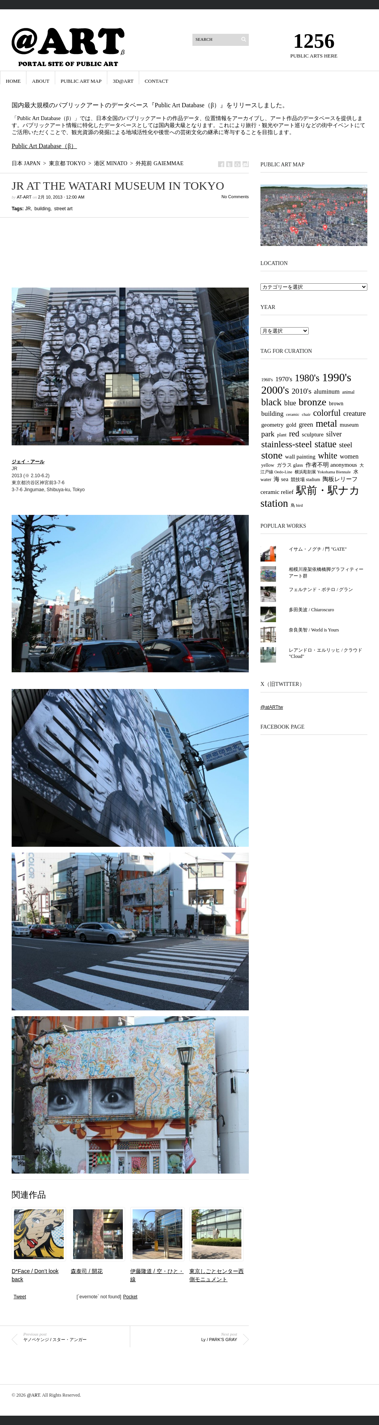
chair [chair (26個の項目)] (306, 414)
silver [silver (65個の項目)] (334, 434)
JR (28, 208)
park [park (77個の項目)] (267, 434)
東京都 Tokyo (67, 163)
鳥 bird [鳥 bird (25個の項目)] (297, 505)
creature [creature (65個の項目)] (354, 413)
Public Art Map (81, 81)
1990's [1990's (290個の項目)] (336, 377)
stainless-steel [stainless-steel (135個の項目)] (286, 444)
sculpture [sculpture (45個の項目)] (313, 434)
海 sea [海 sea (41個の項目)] (281, 479)
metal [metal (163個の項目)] (326, 423)
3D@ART (123, 81)
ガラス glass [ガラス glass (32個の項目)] (290, 465)
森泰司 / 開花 (87, 1271)
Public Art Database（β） (44, 146)
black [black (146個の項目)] (271, 402)
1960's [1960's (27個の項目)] (267, 379)
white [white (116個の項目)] (327, 455)
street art (63, 208)
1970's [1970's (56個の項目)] (283, 379)
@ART (33, 1395)
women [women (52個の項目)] (349, 456)
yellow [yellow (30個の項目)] (267, 465)
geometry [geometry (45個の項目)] (272, 424)
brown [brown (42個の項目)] (336, 403)
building (42, 208)
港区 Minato (110, 163)
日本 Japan (26, 163)
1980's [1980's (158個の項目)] (307, 378)
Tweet (20, 1296)
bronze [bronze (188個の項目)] (312, 402)
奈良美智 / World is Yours (314, 630)
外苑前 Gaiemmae (159, 163)
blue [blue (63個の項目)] (290, 403)
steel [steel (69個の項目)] (345, 445)
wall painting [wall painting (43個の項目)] (300, 456)
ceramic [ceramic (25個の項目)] (292, 414)
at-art (24, 197)
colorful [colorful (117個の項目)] (327, 413)
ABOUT (40, 81)
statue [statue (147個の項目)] (325, 444)
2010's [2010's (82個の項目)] (301, 391)
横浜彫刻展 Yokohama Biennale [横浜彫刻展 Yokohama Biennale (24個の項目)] (323, 472)
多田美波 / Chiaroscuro (311, 609)
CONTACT (156, 81)
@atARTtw (271, 707)
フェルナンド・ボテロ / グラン (321, 589)
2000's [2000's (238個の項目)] (275, 390)
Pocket (130, 1296)
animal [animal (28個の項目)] (348, 392)
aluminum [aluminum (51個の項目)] (327, 391)
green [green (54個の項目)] (306, 424)
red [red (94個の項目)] (294, 433)
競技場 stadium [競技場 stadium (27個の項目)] (305, 479)
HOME (13, 81)
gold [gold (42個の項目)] (291, 425)
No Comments (235, 196)
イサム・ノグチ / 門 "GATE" (318, 549)
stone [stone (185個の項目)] (272, 455)
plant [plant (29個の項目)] (281, 435)
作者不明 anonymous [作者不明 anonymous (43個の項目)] (331, 465)
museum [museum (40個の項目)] (349, 425)
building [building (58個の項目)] (272, 413)
